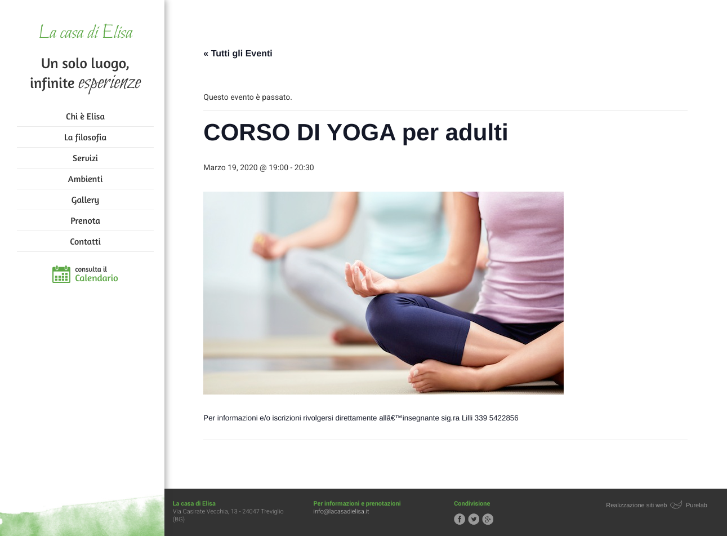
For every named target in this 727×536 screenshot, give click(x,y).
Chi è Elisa (85, 116)
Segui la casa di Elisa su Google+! (491, 519)
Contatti (85, 241)
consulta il (96, 274)
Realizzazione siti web (637, 505)
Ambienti (85, 178)
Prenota (85, 220)
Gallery (85, 199)
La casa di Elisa (85, 33)
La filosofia (85, 137)
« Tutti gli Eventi (241, 54)
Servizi (85, 157)
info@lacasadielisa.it (346, 511)
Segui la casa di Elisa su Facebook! (463, 519)
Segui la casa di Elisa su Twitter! (477, 519)
